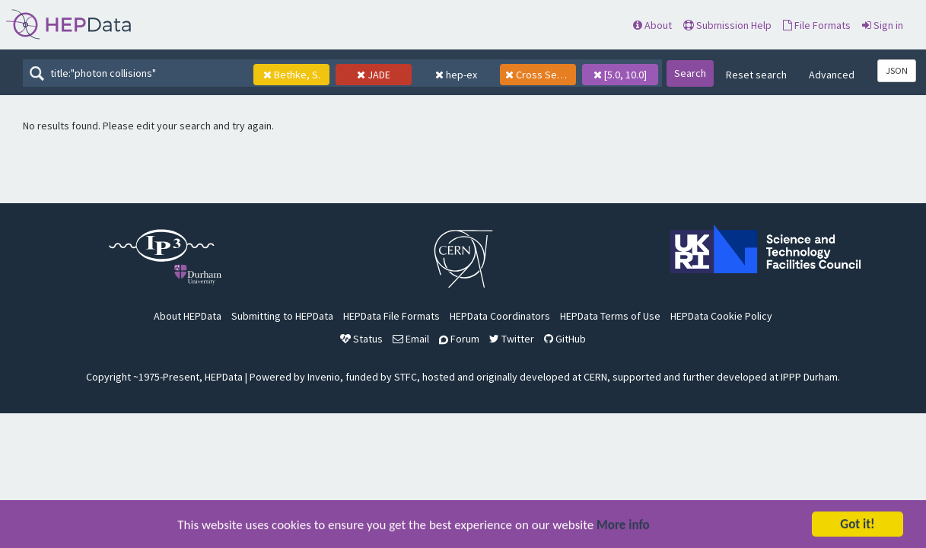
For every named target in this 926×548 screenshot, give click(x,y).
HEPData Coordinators (500, 316)
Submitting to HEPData (282, 316)
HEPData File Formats (391, 316)
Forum (459, 339)
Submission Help (727, 25)
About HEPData (187, 316)
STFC (405, 377)
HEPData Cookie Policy (721, 316)
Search (690, 73)
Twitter (511, 339)
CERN (595, 377)
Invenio (323, 377)
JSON (897, 70)
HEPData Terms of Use (610, 316)
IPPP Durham (809, 377)
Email (411, 339)
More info (623, 526)
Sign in (882, 25)
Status (361, 339)
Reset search (756, 74)
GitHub (565, 339)
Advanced (831, 74)
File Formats (817, 25)
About (652, 25)
